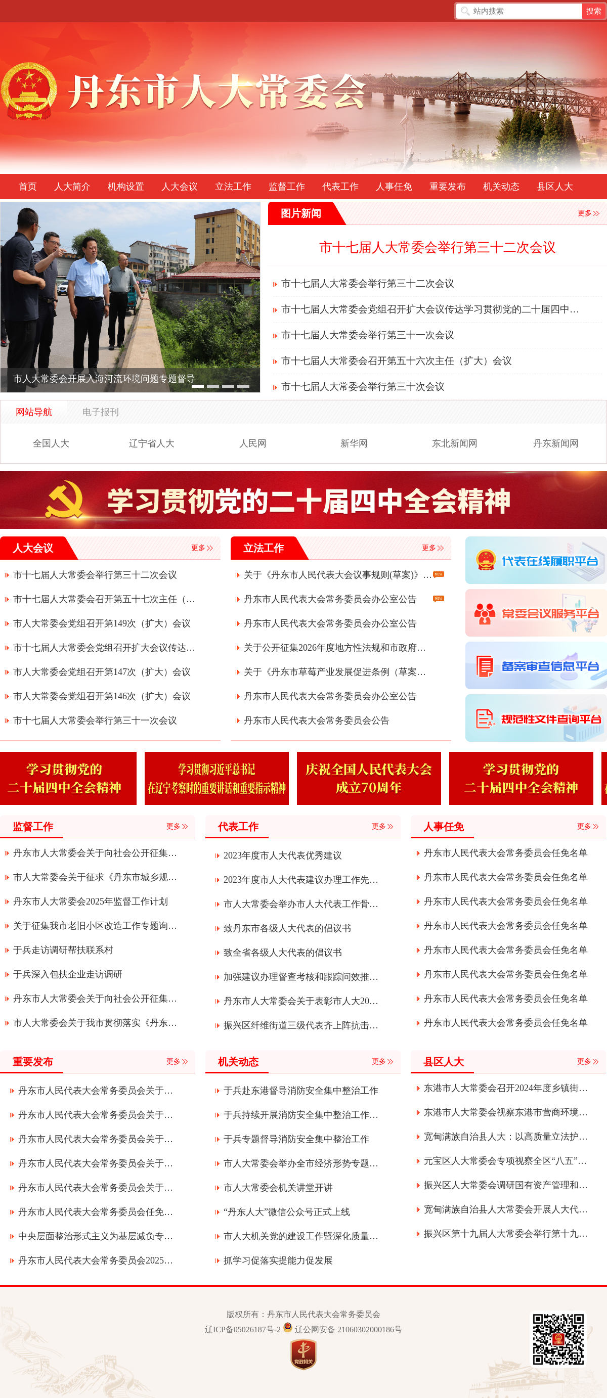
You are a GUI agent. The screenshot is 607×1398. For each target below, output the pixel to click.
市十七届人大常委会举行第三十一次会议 (367, 335)
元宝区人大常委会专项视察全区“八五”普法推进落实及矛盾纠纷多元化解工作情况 (506, 1161)
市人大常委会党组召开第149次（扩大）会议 (102, 623)
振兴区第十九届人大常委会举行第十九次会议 (506, 1234)
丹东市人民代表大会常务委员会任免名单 (506, 853)
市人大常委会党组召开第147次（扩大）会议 (102, 672)
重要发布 (447, 187)
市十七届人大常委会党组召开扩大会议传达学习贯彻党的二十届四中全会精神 (432, 309)
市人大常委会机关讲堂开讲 (278, 1188)
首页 (28, 187)
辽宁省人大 (152, 443)
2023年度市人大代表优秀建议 (283, 855)
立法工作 (233, 187)
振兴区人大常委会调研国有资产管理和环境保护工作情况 (506, 1185)
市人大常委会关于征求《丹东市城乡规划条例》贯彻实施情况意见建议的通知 (95, 877)
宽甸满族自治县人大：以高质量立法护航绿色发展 (506, 1137)
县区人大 (555, 187)
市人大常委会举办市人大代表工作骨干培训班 (301, 904)
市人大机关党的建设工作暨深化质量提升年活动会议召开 (301, 1236)
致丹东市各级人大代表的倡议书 (287, 928)
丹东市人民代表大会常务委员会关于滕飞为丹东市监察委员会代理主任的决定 (96, 1091)
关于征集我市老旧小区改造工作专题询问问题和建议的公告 (95, 926)
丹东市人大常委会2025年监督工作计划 (90, 901)
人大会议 (179, 187)
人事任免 (394, 187)
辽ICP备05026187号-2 (243, 1329)
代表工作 (340, 187)
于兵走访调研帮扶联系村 (63, 950)
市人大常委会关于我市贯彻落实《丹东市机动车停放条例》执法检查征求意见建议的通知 (95, 1023)
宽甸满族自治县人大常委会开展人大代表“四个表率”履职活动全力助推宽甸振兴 (506, 1209)
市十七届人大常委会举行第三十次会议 (363, 386)
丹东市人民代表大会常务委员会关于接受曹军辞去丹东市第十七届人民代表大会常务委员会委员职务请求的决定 (96, 1163)
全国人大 (51, 443)
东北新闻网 (455, 443)
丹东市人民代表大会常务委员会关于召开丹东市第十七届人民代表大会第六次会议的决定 (96, 1139)
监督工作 (287, 187)
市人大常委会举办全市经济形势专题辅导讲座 (301, 1163)
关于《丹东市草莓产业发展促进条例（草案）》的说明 (338, 672)
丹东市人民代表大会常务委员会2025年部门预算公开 (96, 1260)
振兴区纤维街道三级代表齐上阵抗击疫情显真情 (301, 1025)
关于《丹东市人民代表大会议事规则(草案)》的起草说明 (338, 575)
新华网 (354, 443)
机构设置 (126, 187)
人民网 (253, 443)
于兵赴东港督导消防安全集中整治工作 (301, 1091)
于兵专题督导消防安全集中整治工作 (296, 1139)
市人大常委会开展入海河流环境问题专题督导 (104, 379)
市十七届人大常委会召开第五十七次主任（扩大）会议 (107, 599)
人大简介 (72, 187)
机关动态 (501, 187)
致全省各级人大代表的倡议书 (283, 953)
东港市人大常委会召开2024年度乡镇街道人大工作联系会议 (506, 1088)
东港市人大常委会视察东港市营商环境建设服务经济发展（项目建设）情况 (506, 1112)
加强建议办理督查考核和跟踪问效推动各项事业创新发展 (301, 977)
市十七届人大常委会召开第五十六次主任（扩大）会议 (396, 360)
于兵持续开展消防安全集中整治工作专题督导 (301, 1115)
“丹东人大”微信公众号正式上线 (287, 1212)
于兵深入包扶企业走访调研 (67, 974)
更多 (585, 213)
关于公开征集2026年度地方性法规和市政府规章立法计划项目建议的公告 (338, 648)
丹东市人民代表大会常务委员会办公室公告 (330, 599)
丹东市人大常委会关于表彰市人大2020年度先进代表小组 (301, 1001)
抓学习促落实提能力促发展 (278, 1260)
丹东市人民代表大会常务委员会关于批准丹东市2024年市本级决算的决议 (96, 1188)
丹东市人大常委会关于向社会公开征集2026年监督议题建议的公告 (95, 853)
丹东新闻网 (556, 443)
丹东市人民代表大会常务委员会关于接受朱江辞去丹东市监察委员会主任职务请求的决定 (96, 1115)
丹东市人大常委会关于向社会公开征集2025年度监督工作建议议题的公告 (95, 999)
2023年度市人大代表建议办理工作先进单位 (301, 880)
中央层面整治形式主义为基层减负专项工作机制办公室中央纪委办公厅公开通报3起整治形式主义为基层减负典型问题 (96, 1236)
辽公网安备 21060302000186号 (348, 1329)
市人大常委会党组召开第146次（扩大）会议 (102, 696)
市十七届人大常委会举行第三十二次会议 (437, 247)
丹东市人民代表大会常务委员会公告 (316, 720)
